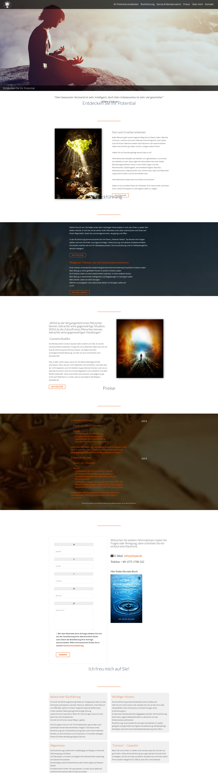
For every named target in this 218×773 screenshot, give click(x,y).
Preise (186, 4)
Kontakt (209, 4)
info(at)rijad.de (133, 555)
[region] (109, 45)
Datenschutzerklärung (73, 645)
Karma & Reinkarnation (169, 4)
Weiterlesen (120, 195)
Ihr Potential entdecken (126, 4)
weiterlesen (78, 255)
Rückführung (147, 4)
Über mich (197, 4)
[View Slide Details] (109, 45)
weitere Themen (79, 292)
